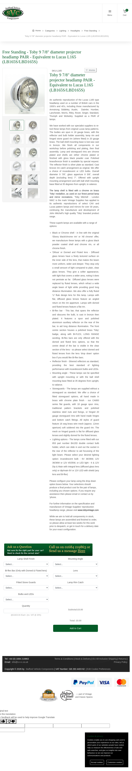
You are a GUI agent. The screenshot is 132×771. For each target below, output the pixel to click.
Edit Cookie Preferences (98, 669)
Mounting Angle (75, 559)
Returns (122, 659)
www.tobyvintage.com (88, 510)
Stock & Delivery (83, 659)
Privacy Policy (120, 662)
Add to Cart (75, 628)
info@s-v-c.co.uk (20, 662)
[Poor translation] (11, 721)
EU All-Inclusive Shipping (105, 659)
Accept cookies (97, 762)
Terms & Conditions (63, 659)
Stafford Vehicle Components (40, 669)
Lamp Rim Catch (75, 582)
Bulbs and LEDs (26, 594)
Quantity (26, 606)
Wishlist (90, 70)
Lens (75, 570)
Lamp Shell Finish (26, 559)
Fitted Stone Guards (26, 582)
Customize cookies (115, 762)
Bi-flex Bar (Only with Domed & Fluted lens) (26, 570)
